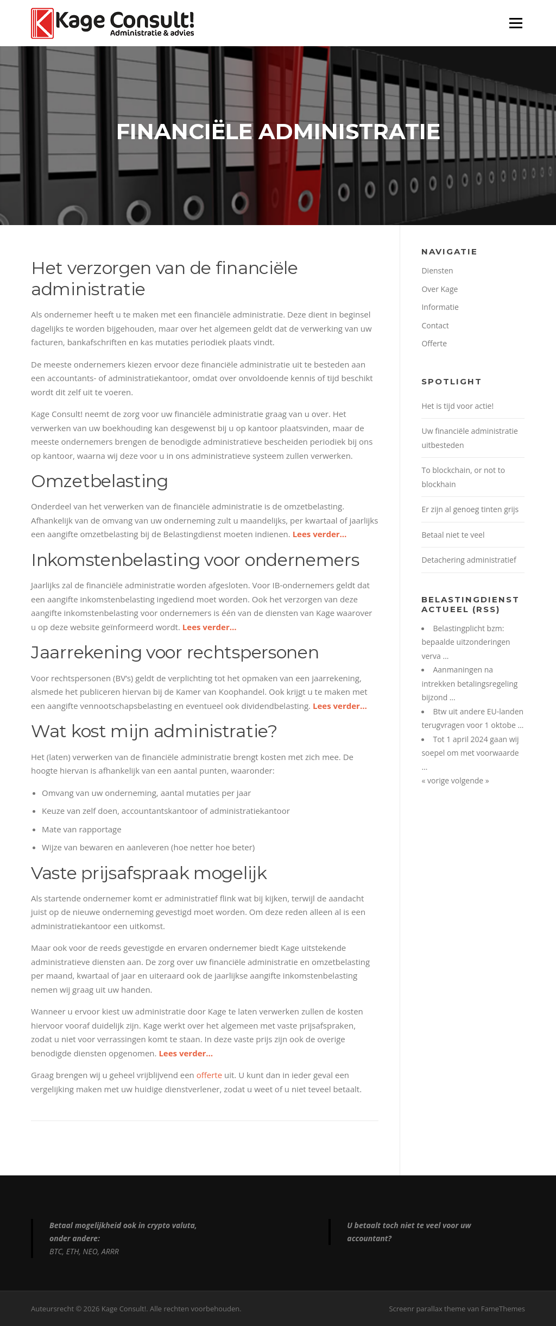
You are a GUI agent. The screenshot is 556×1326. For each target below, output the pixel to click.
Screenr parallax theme (427, 1308)
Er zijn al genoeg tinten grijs (470, 509)
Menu (515, 22)
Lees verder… (320, 533)
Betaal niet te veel (452, 535)
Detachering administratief (468, 560)
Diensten (437, 270)
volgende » (470, 780)
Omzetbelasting (99, 480)
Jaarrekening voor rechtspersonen (175, 652)
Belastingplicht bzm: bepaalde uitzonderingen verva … (465, 642)
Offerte (434, 343)
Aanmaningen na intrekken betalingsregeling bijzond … (469, 683)
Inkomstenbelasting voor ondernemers (195, 559)
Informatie (439, 307)
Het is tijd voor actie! (457, 406)
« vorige (436, 780)
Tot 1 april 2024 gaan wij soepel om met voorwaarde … (470, 753)
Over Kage (439, 289)
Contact (434, 325)
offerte (209, 1074)
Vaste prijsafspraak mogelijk (149, 872)
